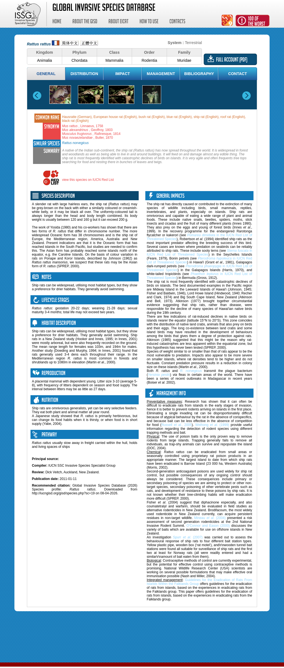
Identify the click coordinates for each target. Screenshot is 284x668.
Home (56, 22)
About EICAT (118, 22)
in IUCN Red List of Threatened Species (199, 252)
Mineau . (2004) (209, 518)
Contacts (177, 22)
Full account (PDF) (231, 60)
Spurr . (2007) (188, 537)
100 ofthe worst (256, 22)
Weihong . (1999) (212, 425)
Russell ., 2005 (176, 425)
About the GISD (84, 22)
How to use (149, 22)
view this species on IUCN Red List (88, 180)
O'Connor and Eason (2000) (208, 526)
